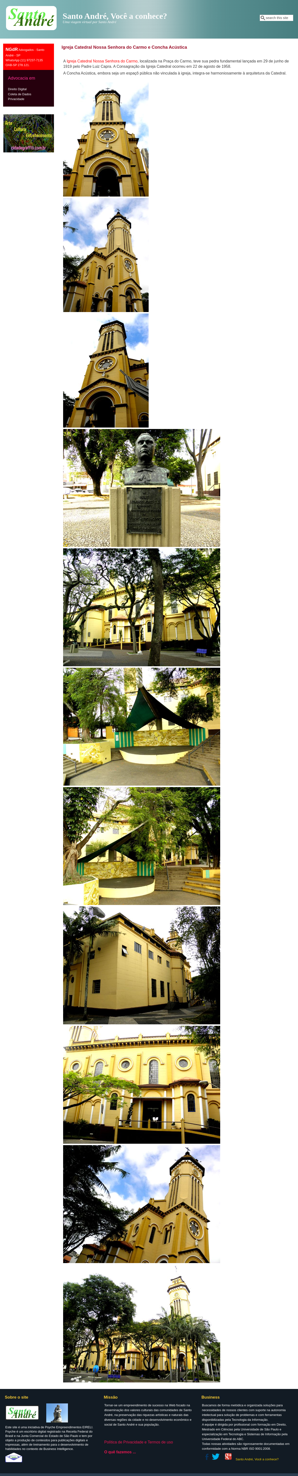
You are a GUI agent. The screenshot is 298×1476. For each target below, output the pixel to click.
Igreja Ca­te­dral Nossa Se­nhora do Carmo (102, 61)
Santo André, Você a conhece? (257, 1459)
